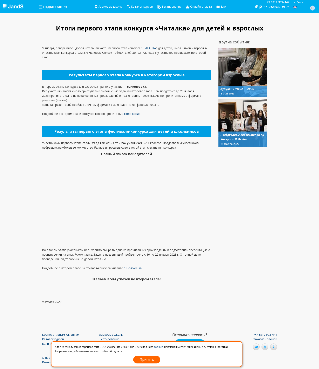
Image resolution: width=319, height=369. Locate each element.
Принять (147, 359)
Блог (223, 6)
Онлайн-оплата (201, 6)
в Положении (131, 114)
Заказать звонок (265, 339)
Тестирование (172, 6)
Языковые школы (110, 6)
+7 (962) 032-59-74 (276, 7)
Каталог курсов (142, 6)
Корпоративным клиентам (60, 334)
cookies (158, 347)
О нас (46, 358)
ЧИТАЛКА (149, 48)
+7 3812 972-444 (277, 2)
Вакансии (48, 362)
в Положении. (133, 268)
